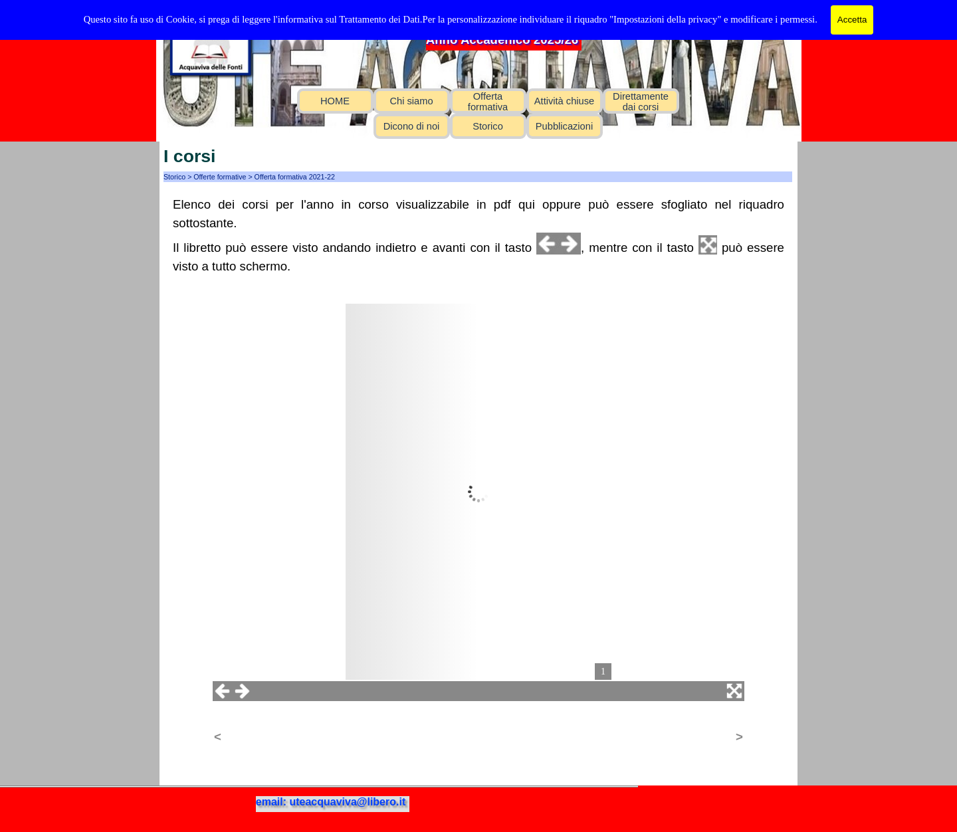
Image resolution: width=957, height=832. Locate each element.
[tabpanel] (478, 235)
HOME (335, 101)
